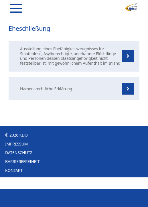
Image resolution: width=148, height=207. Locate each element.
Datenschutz (18, 152)
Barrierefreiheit (22, 161)
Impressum (16, 144)
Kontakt (14, 170)
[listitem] (74, 56)
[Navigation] (16, 8)
